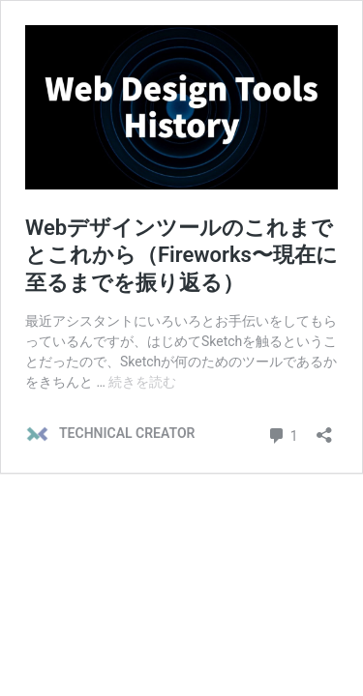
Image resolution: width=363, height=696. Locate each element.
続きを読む (142, 382)
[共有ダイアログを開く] (324, 429)
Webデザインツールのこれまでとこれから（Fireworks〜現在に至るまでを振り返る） (181, 255)
